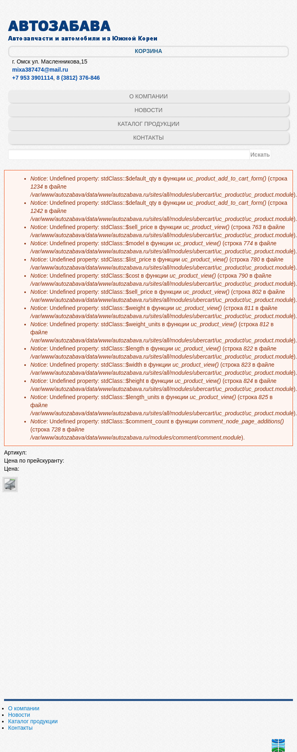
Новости (148, 110)
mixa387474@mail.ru (40, 69)
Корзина (148, 51)
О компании (148, 96)
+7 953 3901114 (32, 77)
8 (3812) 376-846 (78, 77)
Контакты (148, 137)
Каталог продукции (149, 124)
